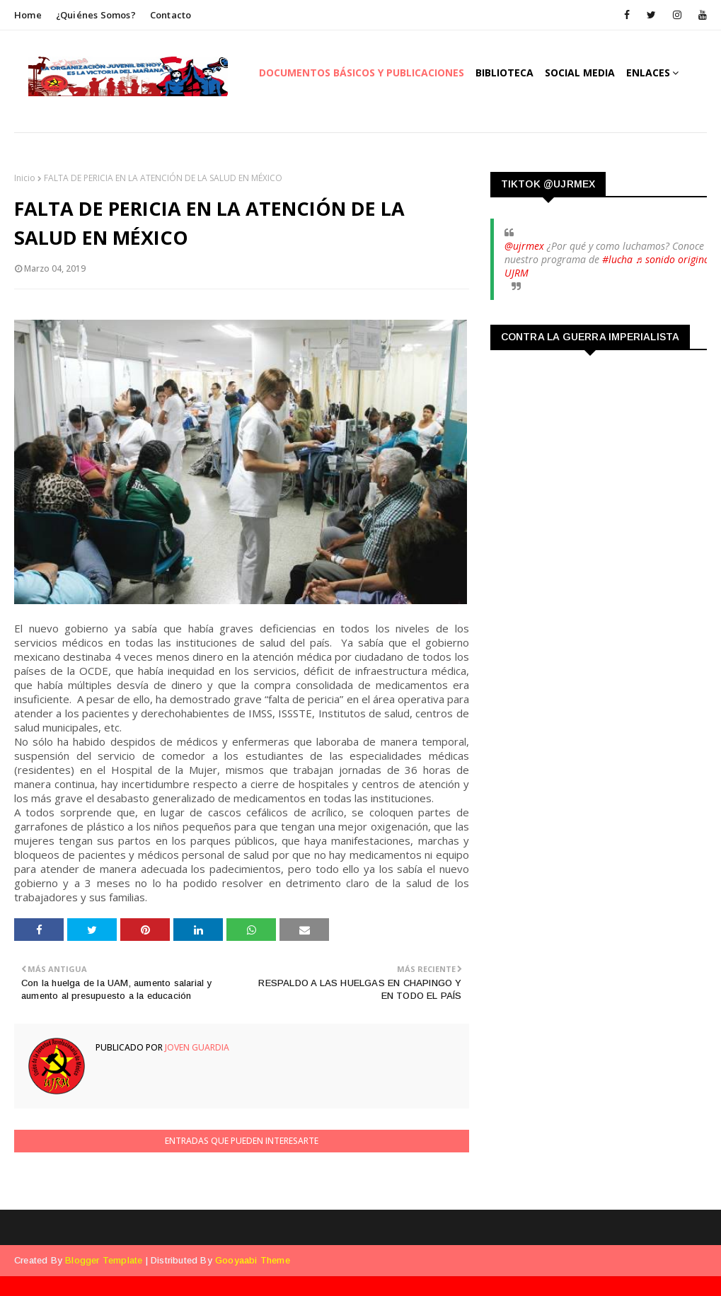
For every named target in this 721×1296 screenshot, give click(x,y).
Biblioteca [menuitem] (504, 72)
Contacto (171, 14)
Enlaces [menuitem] (648, 72)
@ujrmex (524, 246)
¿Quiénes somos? (96, 14)
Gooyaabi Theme (252, 1260)
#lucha (617, 259)
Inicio (24, 178)
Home (28, 14)
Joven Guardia (196, 1047)
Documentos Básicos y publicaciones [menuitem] (361, 72)
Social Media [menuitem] (580, 72)
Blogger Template (103, 1260)
